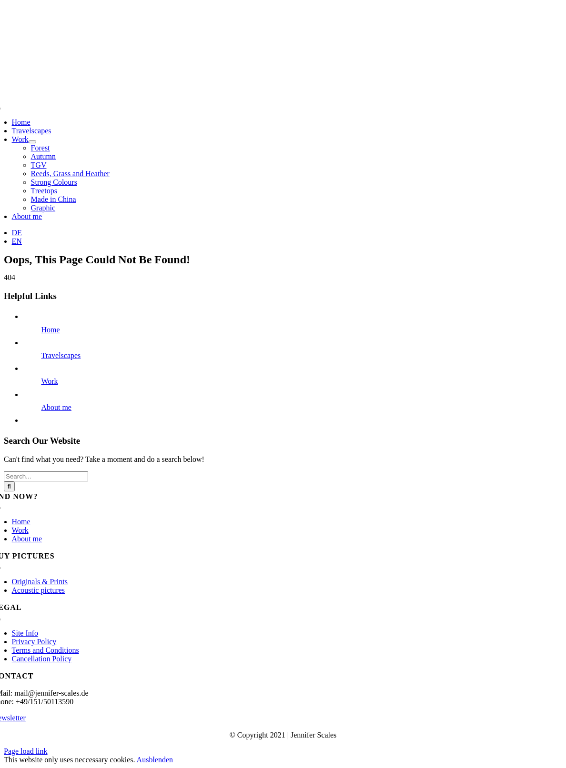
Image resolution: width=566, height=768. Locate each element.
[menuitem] (17, 233)
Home (50, 330)
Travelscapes (61, 355)
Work (49, 381)
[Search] (9, 486)
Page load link (26, 751)
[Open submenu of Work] (32, 141)
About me (56, 407)
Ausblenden (155, 760)
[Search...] (46, 476)
